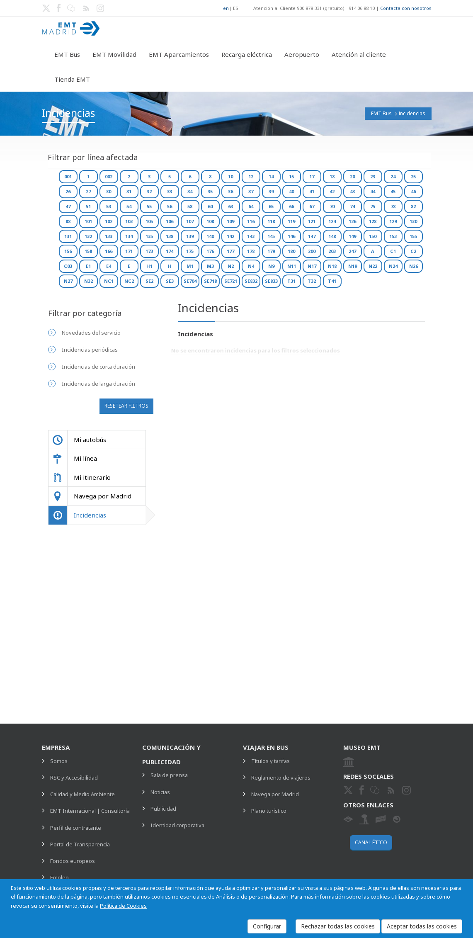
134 (129, 236)
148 (332, 236)
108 (210, 221)
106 (169, 221)
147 (311, 236)
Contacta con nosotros (406, 8)
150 (372, 236)
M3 (210, 266)
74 (352, 206)
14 (271, 176)
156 (68, 251)
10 (230, 176)
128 (372, 221)
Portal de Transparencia (80, 844)
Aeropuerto (301, 54)
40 (291, 191)
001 (68, 176)
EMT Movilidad (114, 54)
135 (149, 236)
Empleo (59, 877)
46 (413, 191)
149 (352, 236)
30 (108, 191)
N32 (88, 281)
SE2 (149, 281)
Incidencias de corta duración (98, 366)
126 (352, 221)
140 (210, 236)
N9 (271, 266)
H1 (149, 266)
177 (230, 251)
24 (393, 176)
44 (372, 191)
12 (250, 176)
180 (291, 251)
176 (210, 251)
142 (230, 236)
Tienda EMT (72, 79)
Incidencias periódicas (90, 349)
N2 (231, 266)
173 (149, 251)
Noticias (160, 792)
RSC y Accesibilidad (74, 777)
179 (271, 251)
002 (108, 176)
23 (372, 176)
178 (251, 251)
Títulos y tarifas (270, 761)
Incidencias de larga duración (98, 383)
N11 (291, 266)
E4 (108, 266)
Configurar (267, 926)
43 (352, 191)
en (226, 8)
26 (67, 191)
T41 (332, 281)
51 (88, 206)
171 (129, 251)
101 (88, 221)
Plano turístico (268, 810)
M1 (190, 266)
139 (190, 236)
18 (332, 176)
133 (108, 236)
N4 (251, 266)
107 (190, 221)
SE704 (190, 281)
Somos (59, 761)
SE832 (251, 281)
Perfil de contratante (75, 827)
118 (271, 221)
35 (210, 191)
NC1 (109, 281)
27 (88, 191)
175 (190, 251)
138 (169, 236)
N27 (68, 281)
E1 (88, 266)
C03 (68, 266)
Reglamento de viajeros (280, 777)
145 (271, 236)
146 (291, 236)
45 (393, 191)
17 (311, 176)
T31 (291, 281)
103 (129, 221)
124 (332, 221)
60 (210, 206)
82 (413, 206)
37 (250, 191)
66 (291, 206)
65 (271, 206)
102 (108, 221)
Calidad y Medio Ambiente (82, 794)
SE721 (230, 281)
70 (332, 206)
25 (413, 176)
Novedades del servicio (91, 332)
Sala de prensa (169, 775)
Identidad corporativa (177, 825)
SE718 (210, 281)
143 (251, 236)
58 (189, 206)
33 (169, 191)
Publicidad (163, 808)
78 (393, 206)
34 (189, 191)
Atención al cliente (359, 54)
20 (352, 176)
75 (372, 206)
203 (332, 251)
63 (230, 206)
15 (291, 176)
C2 (413, 251)
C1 (393, 251)
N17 (312, 266)
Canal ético (371, 842)
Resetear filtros (126, 405)
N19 (352, 266)
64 (250, 206)
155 (413, 236)
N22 (373, 266)
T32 (312, 281)
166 (108, 251)
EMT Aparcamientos (179, 54)
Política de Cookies (123, 905)
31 (128, 191)
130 (413, 221)
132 (88, 236)
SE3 (170, 281)
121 (311, 221)
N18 (332, 266)
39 (271, 191)
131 (68, 236)
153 (393, 236)
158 (88, 251)
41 (311, 191)
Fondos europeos (72, 861)
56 (169, 206)
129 (393, 221)
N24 (393, 266)
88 (67, 221)
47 (67, 206)
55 (149, 206)
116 (251, 221)
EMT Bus (67, 54)
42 (332, 191)
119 (291, 221)
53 (108, 206)
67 (311, 206)
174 (169, 251)
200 (311, 251)
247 (352, 251)
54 (128, 206)
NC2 (129, 281)
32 (149, 191)
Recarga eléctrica (246, 54)
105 (149, 221)
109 (230, 221)
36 (230, 191)
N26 (413, 266)
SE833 (271, 281)
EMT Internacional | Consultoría (90, 810)
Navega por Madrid (275, 794)
